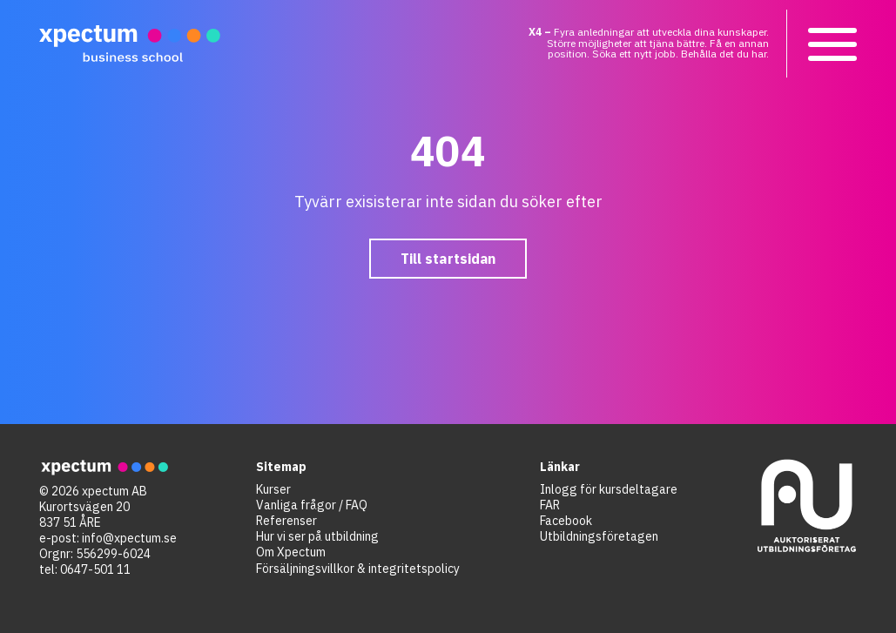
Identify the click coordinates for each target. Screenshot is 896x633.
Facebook (566, 521)
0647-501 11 (95, 569)
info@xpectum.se (129, 538)
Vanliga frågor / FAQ (311, 505)
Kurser (273, 489)
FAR (550, 505)
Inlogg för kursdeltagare (608, 489)
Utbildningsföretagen (599, 536)
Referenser (286, 521)
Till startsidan (448, 258)
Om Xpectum (291, 552)
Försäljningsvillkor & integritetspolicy (358, 568)
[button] (831, 43)
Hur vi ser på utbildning (317, 536)
